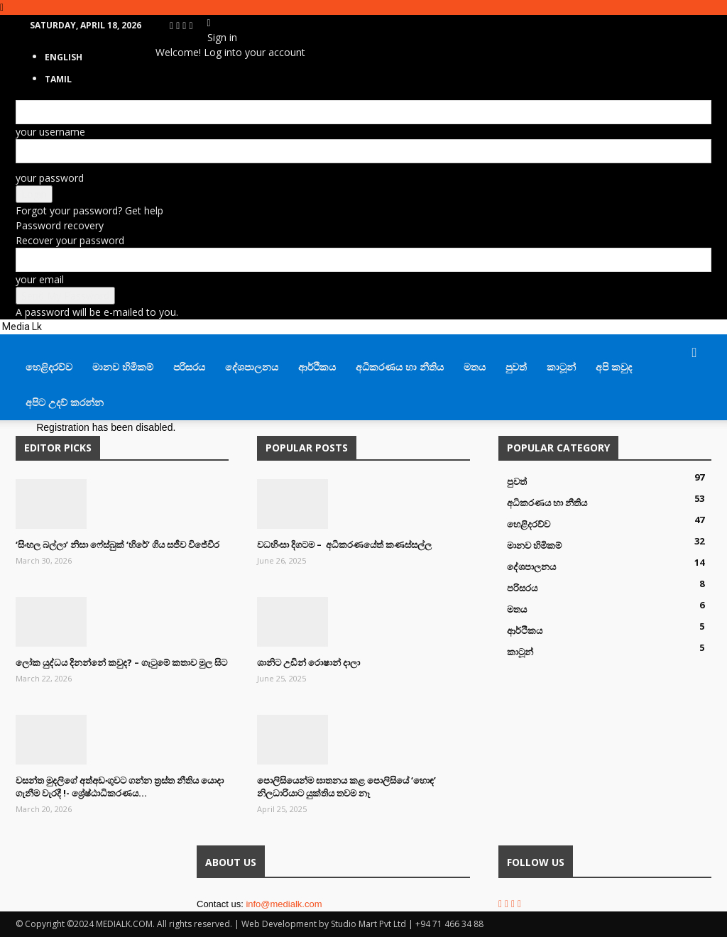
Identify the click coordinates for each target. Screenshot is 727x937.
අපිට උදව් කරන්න (65, 402)
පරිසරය (189, 366)
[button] (694, 353)
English (63, 57)
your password (50, 178)
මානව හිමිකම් (122, 366)
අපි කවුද (614, 366)
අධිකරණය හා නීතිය (400, 366)
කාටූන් (561, 366)
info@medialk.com (284, 904)
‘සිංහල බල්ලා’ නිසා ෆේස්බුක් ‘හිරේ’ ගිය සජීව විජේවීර (117, 544)
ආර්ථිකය (317, 366)
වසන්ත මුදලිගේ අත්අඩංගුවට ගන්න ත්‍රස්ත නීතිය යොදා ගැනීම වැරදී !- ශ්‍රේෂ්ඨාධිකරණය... (120, 786)
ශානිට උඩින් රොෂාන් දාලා (308, 662)
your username (50, 131)
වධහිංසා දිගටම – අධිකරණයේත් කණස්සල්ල (344, 544)
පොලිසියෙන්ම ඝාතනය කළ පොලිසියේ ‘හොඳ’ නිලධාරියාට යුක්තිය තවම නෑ (346, 786)
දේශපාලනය (251, 366)
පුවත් (516, 366)
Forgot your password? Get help (89, 210)
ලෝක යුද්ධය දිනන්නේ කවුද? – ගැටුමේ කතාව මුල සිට (121, 662)
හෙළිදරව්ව (49, 366)
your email (40, 279)
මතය (475, 366)
